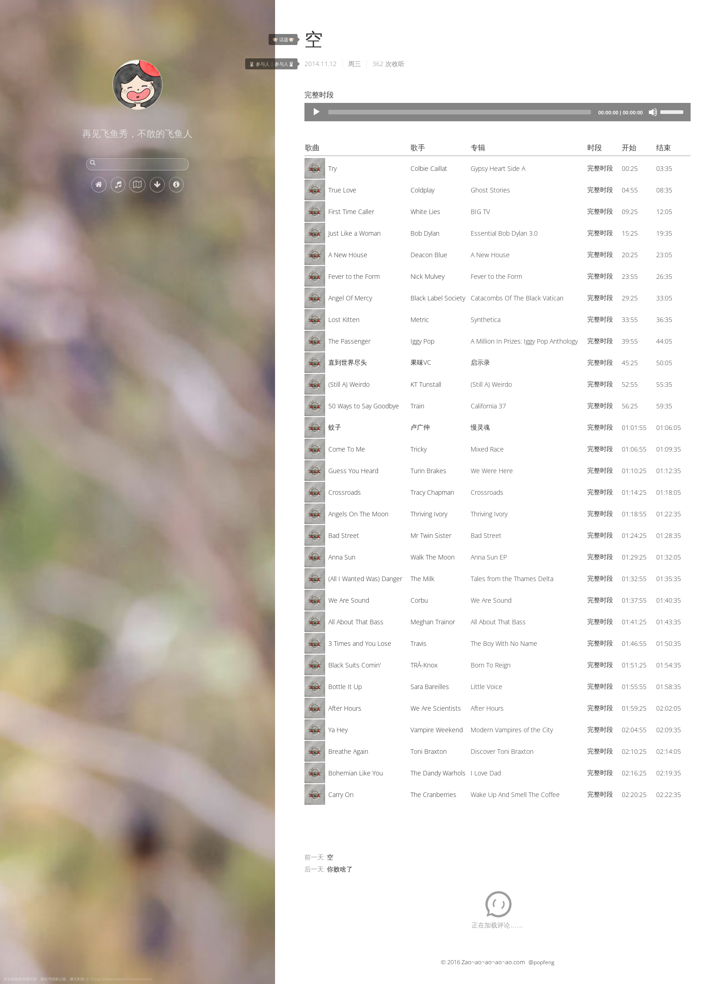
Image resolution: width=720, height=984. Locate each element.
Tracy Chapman (432, 492)
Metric (420, 319)
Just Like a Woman (354, 233)
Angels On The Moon (358, 513)
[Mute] (653, 112)
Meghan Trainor (433, 621)
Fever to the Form (354, 276)
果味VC (421, 362)
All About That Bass (355, 621)
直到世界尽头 (347, 362)
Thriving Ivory (429, 513)
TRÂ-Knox (424, 665)
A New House (347, 254)
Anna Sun (341, 557)
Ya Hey (338, 729)
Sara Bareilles (430, 686)
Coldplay (422, 190)
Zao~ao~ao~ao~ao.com (493, 962)
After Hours (344, 708)
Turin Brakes (428, 470)
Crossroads (344, 492)
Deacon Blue (429, 254)
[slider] (459, 112)
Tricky (419, 449)
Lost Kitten (344, 319)
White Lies (425, 211)
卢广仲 (420, 427)
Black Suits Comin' (354, 665)
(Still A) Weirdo (349, 384)
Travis (419, 643)
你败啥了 (340, 869)
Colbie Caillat (429, 168)
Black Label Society (438, 298)
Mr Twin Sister (431, 535)
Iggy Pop (422, 341)
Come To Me (346, 449)
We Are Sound (348, 600)
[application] (497, 112)
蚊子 (334, 427)
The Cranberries (433, 794)
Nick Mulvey (427, 276)
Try (332, 168)
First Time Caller (351, 211)
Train (417, 406)
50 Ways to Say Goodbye (363, 406)
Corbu (419, 600)
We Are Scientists (436, 708)
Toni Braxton (429, 751)
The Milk (422, 578)
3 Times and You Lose (359, 643)
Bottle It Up (345, 686)
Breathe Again (348, 751)
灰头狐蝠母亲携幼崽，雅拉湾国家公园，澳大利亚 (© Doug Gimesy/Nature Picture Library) (78, 978)
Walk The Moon (433, 557)
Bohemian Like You (355, 773)
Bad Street (343, 535)
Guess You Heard (353, 470)
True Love (342, 190)
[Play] (316, 112)
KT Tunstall (426, 384)
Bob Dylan (425, 233)
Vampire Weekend (437, 729)
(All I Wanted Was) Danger (365, 578)
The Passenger (349, 341)
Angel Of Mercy (350, 298)
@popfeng (541, 962)
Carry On (341, 794)
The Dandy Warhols (438, 773)
